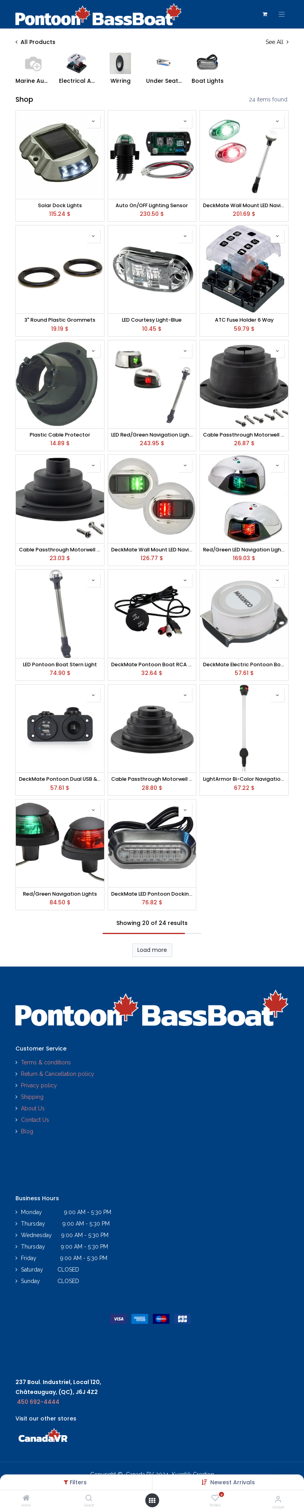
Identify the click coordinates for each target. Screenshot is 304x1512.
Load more (152, 950)
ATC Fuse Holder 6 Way (244, 320)
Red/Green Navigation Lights (60, 894)
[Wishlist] (215, 1498)
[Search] (89, 1498)
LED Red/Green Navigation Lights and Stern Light (152, 435)
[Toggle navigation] (282, 14)
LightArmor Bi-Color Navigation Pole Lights (244, 779)
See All (277, 42)
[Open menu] (152, 1500)
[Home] (26, 1498)
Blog (27, 1131)
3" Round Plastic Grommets (60, 320)
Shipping (32, 1097)
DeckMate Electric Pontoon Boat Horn (244, 664)
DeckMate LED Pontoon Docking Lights (152, 894)
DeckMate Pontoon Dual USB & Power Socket (60, 779)
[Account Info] (278, 1499)
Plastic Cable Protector (60, 435)
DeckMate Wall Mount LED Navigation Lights (152, 550)
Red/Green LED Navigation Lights (244, 550)
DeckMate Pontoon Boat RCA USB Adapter (152, 664)
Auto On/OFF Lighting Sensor (152, 205)
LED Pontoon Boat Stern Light (60, 664)
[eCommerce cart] (265, 14)
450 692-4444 (38, 1402)
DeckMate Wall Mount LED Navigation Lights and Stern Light (244, 205)
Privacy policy (40, 1085)
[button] (232, 1482)
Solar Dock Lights (60, 205)
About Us (33, 1108)
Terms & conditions (46, 1062)
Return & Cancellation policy (57, 1074)
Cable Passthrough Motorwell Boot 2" (60, 550)
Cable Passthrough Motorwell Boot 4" (152, 779)
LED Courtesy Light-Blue (152, 320)
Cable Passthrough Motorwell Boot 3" (244, 435)
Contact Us (35, 1120)
